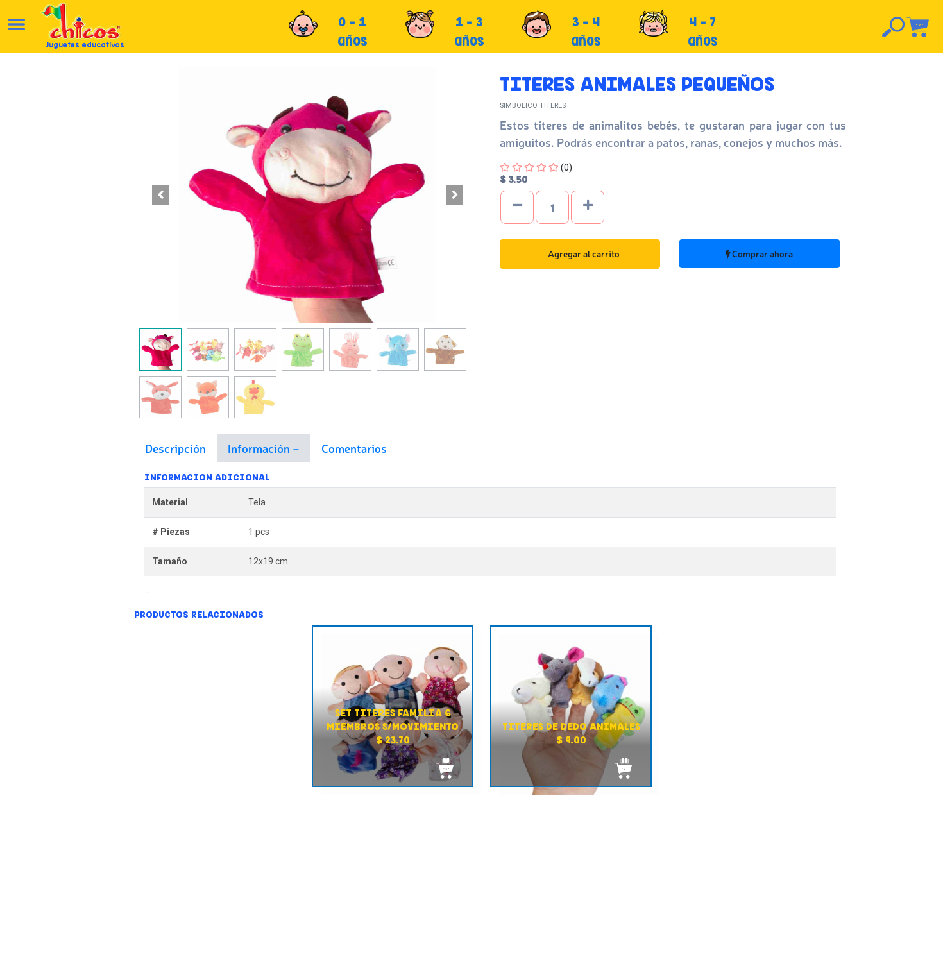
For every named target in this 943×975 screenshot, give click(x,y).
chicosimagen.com (509, 958)
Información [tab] (260, 447)
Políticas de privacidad (497, 886)
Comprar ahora (759, 253)
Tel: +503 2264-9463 (763, 889)
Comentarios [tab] (354, 447)
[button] (160, 195)
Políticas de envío (486, 857)
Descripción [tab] (175, 447)
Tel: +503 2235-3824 (762, 875)
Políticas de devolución (498, 872)
